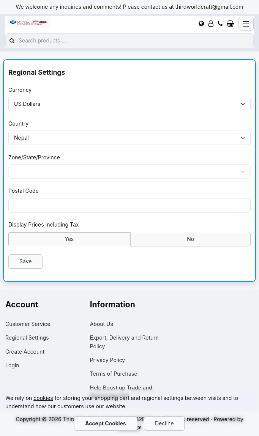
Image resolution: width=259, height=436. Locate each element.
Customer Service (27, 324)
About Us (101, 324)
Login (12, 365)
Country (18, 123)
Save (25, 261)
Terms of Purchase (113, 373)
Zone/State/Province (34, 157)
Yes (69, 239)
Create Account (24, 351)
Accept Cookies (105, 423)
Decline (164, 423)
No (190, 239)
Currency (20, 90)
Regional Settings (27, 337)
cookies (43, 398)
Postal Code (23, 191)
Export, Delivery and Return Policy (124, 341)
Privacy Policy (107, 360)
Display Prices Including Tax (43, 224)
